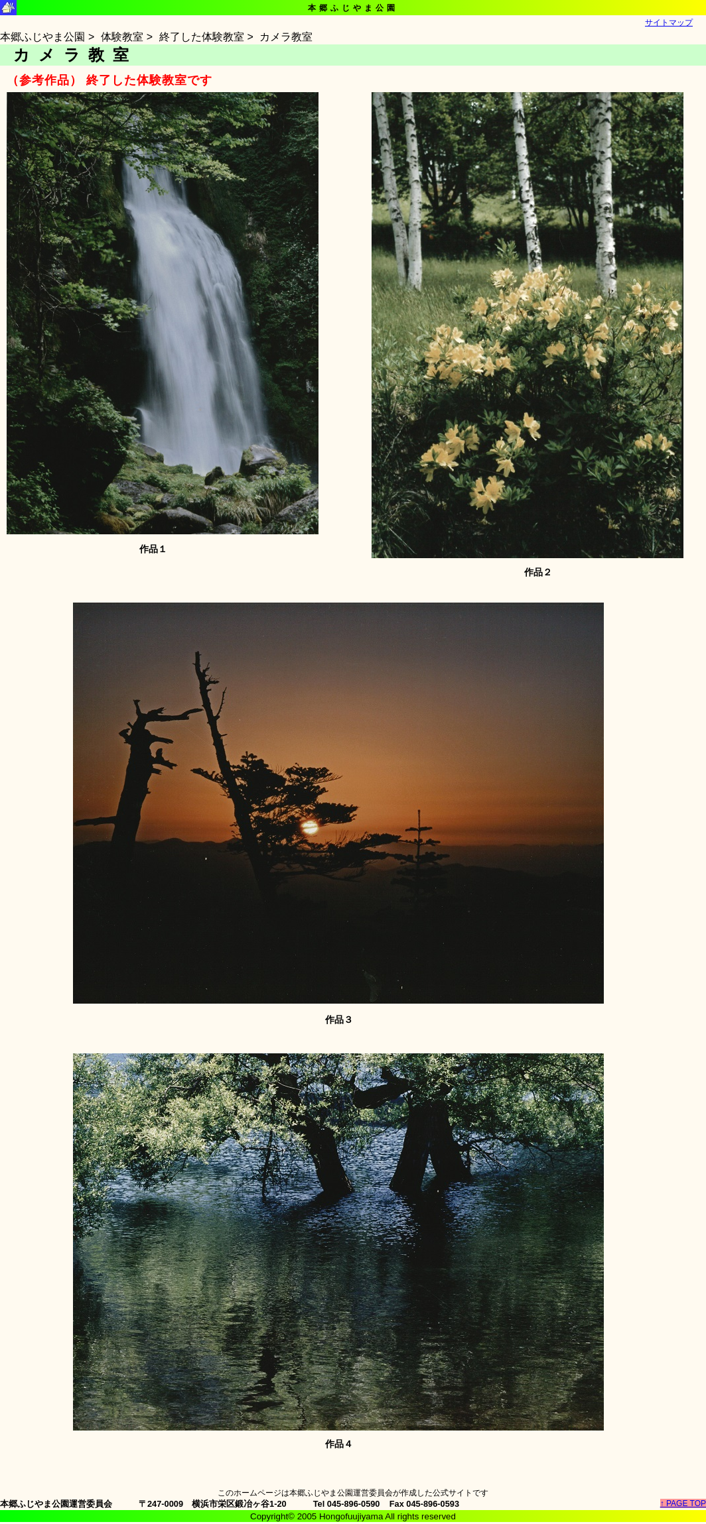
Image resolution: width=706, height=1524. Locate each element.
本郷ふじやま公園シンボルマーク (8, 7)
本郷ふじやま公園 (42, 36)
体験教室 (122, 36)
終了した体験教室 (201, 36)
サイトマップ (669, 22)
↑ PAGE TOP (683, 1503)
